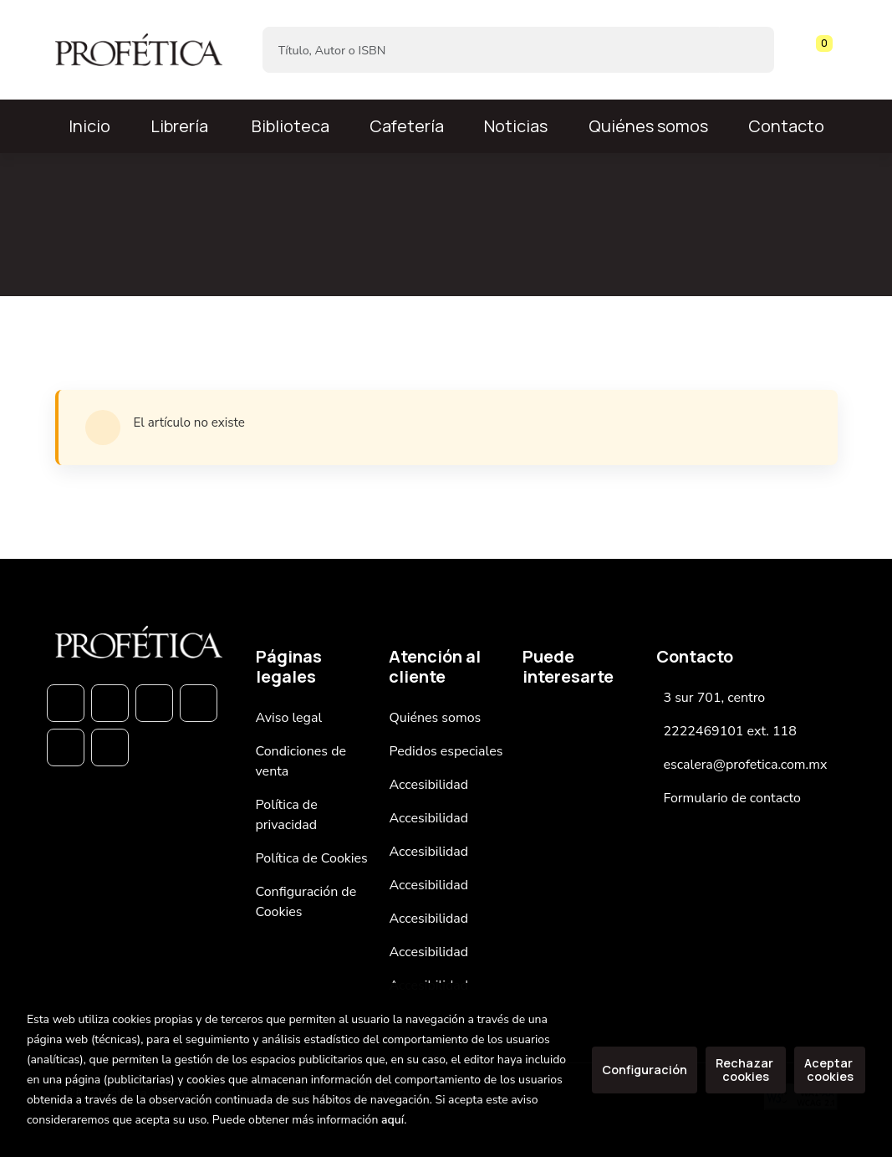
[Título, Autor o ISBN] (492, 50)
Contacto (786, 126)
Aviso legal (289, 718)
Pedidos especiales (445, 751)
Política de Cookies (312, 858)
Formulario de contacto (732, 798)
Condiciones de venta (301, 761)
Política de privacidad (287, 815)
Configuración (644, 1070)
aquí (392, 1120)
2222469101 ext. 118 (729, 731)
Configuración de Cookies (306, 902)
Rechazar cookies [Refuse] (746, 1069)
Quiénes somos (648, 126)
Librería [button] (179, 126)
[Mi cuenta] (833, 50)
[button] (818, 50)
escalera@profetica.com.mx (745, 764)
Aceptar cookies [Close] (829, 1069)
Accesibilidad (428, 785)
